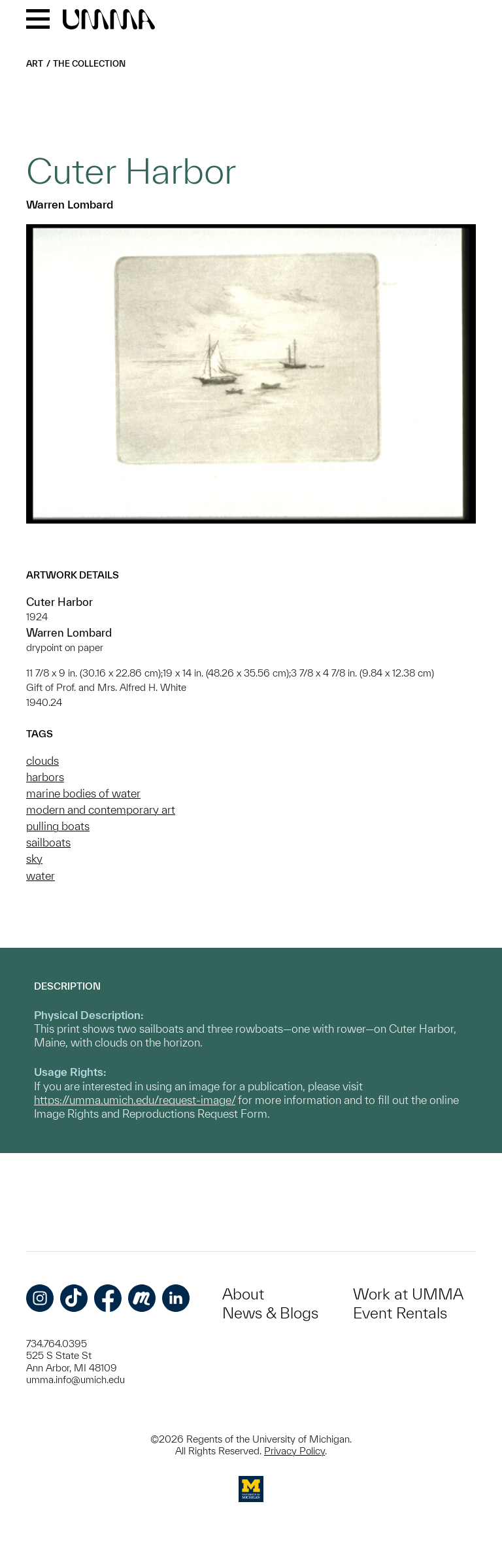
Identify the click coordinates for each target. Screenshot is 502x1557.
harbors (45, 777)
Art (34, 64)
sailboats (48, 842)
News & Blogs (270, 1313)
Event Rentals (400, 1313)
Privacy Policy (294, 1450)
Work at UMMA (408, 1294)
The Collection (89, 64)
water (40, 875)
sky (34, 858)
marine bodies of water (83, 793)
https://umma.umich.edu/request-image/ (134, 1100)
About (243, 1294)
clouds (42, 760)
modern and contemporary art (100, 809)
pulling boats (58, 826)
